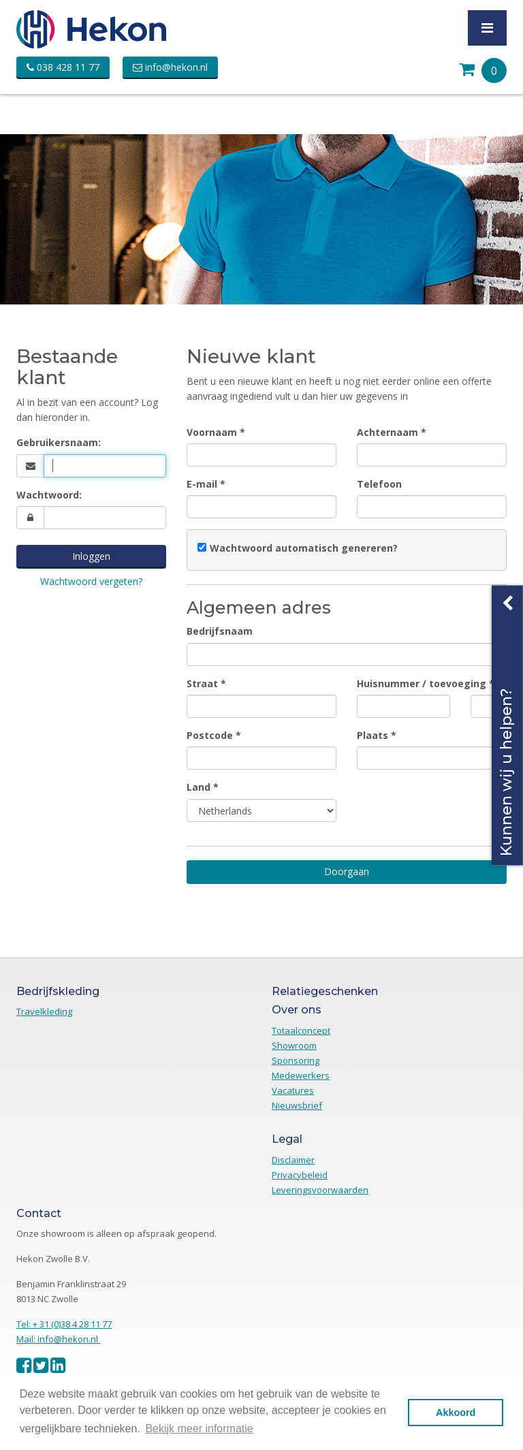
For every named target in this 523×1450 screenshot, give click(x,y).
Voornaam (212, 432)
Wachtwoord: (49, 494)
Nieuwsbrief (297, 1105)
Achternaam (387, 432)
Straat (202, 683)
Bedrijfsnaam (220, 631)
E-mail (202, 483)
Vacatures (293, 1090)
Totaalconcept (301, 1030)
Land (198, 787)
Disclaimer (293, 1160)
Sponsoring (295, 1060)
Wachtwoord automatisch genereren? (304, 547)
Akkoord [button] (455, 1412)
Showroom (294, 1045)
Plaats (372, 735)
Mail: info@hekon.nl (58, 1339)
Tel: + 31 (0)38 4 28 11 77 (64, 1324)
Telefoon (379, 483)
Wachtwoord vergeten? (91, 581)
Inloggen (91, 556)
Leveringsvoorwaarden (320, 1190)
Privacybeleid (300, 1175)
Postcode (210, 735)
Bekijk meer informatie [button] (199, 1428)
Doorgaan (346, 871)
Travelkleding (44, 1011)
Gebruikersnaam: (58, 442)
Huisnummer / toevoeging (421, 683)
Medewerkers (301, 1075)
